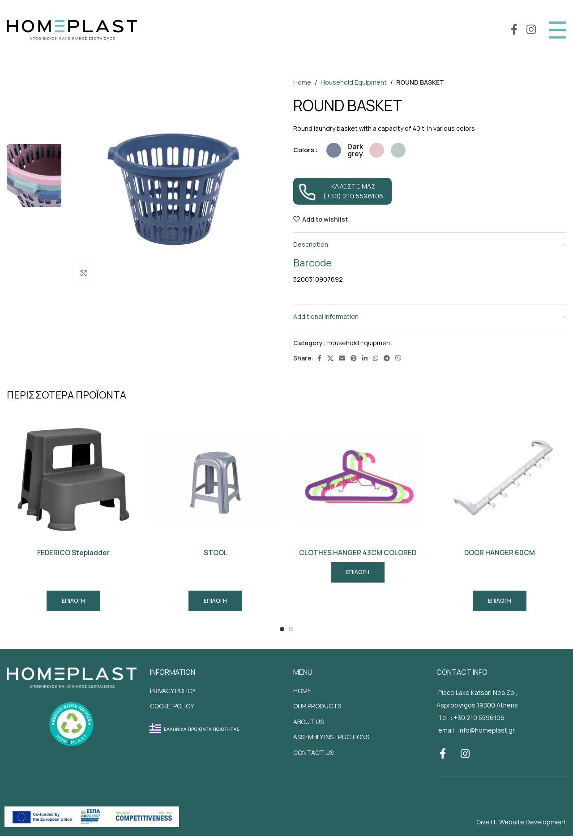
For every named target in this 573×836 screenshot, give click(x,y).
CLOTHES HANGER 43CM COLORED (357, 552)
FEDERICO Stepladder (73, 552)
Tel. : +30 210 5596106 (471, 717)
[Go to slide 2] (291, 629)
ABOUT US (308, 721)
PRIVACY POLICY (173, 690)
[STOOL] (215, 477)
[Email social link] (342, 358)
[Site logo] (72, 29)
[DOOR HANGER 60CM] (500, 477)
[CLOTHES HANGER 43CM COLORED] (357, 477)
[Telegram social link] (387, 358)
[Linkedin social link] (364, 358)
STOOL (215, 552)
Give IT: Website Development (521, 822)
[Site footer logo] (72, 677)
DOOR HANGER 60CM (499, 552)
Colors (303, 150)
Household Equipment (354, 82)
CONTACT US (313, 752)
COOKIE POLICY (172, 706)
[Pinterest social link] (353, 358)
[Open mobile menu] (558, 30)
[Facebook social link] (514, 30)
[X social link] (330, 358)
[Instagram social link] (531, 30)
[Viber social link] (398, 358)
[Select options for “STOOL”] (215, 601)
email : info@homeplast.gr (476, 730)
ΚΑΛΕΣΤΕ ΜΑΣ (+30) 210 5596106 (341, 191)
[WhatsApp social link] (375, 358)
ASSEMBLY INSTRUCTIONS (331, 737)
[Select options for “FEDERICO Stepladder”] (73, 601)
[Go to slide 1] (282, 629)
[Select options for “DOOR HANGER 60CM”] (499, 601)
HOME (302, 690)
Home (302, 82)
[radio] (333, 150)
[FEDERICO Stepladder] (73, 477)
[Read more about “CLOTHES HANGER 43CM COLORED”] (358, 572)
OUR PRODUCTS (317, 706)
